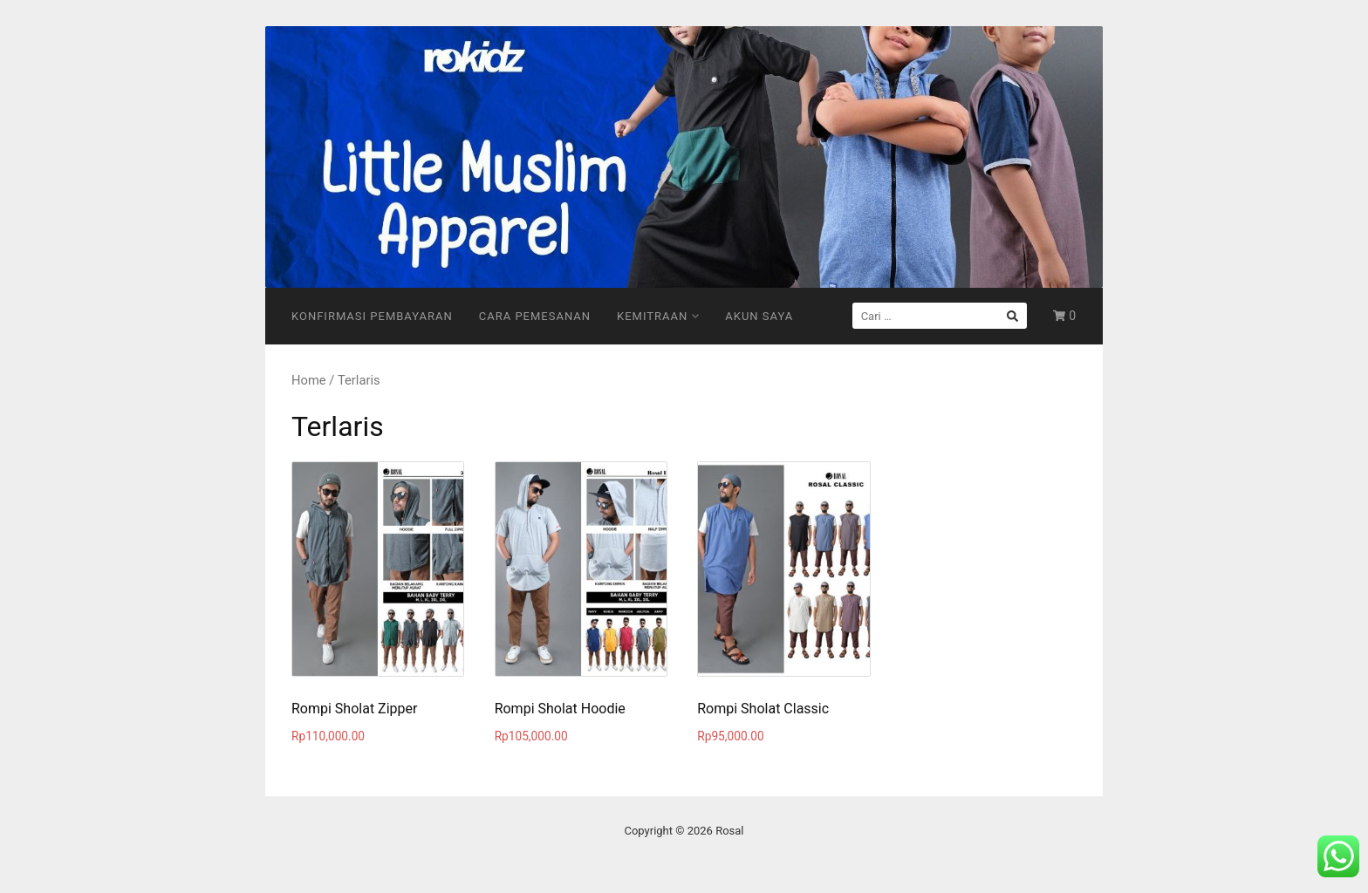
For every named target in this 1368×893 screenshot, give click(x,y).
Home (308, 380)
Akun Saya (759, 316)
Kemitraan (658, 316)
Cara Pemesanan (535, 316)
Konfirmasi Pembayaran (372, 316)
